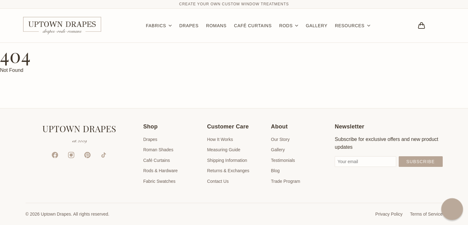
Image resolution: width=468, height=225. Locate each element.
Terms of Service (426, 214)
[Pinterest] (87, 155)
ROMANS (216, 25)
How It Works (220, 139)
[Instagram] (71, 155)
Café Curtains (156, 160)
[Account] (439, 25)
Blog (275, 170)
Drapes (150, 139)
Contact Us (218, 181)
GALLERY (316, 25)
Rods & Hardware (160, 170)
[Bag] (421, 25)
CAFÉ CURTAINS (253, 25)
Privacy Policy (388, 214)
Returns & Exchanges (228, 170)
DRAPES (189, 25)
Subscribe (420, 161)
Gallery (278, 149)
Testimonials (283, 160)
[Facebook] (55, 155)
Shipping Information (227, 160)
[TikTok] (103, 155)
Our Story (280, 139)
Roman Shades (158, 149)
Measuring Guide (223, 149)
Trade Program (285, 181)
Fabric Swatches (159, 181)
